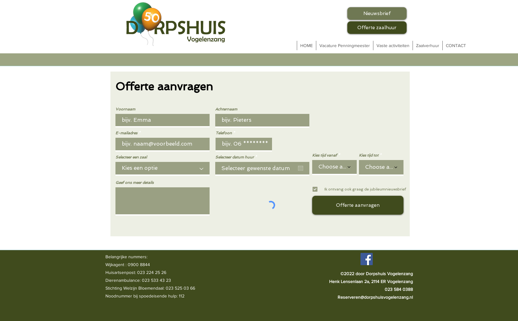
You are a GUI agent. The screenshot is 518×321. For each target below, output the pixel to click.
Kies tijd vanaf (324, 155)
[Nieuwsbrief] (377, 13)
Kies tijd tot (368, 155)
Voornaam (125, 109)
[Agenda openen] (300, 168)
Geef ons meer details (134, 183)
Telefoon (224, 133)
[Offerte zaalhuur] (377, 27)
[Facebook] (366, 259)
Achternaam (226, 109)
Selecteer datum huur (237, 157)
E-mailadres (126, 133)
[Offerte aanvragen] (357, 205)
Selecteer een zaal (131, 157)
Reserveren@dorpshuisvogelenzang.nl (375, 297)
